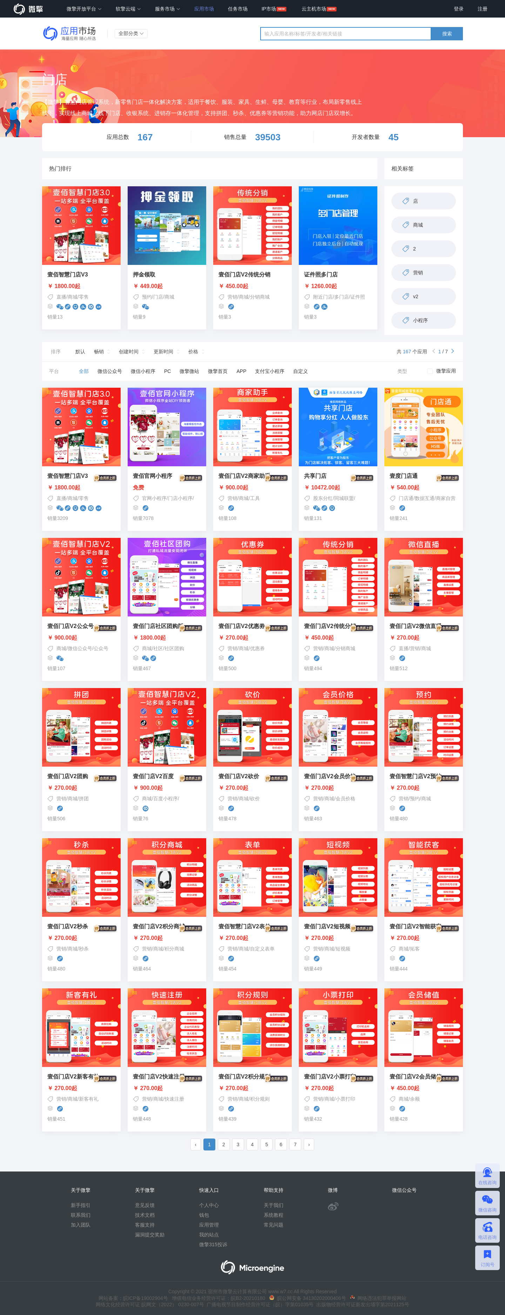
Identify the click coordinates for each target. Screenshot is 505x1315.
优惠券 (257, 648)
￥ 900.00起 (252, 487)
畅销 (99, 351)
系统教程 (273, 1215)
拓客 (415, 948)
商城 (73, 296)
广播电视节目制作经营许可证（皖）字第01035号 (259, 1304)
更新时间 (163, 351)
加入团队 (80, 1225)
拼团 (84, 798)
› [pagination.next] (309, 1144)
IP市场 (269, 9)
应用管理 (209, 1225)
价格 (193, 351)
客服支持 (145, 1225)
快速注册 (174, 1098)
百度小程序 (165, 798)
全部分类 (131, 33)
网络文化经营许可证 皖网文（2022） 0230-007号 (150, 1304)
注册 (482, 9)
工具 (255, 498)
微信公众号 (80, 648)
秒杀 (84, 948)
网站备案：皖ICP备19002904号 (133, 1298)
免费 (167, 487)
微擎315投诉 (213, 1244)
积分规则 (260, 1098)
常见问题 (273, 1225)
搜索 (447, 33)
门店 (158, 296)
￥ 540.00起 (424, 487)
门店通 (406, 498)
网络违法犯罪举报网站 (378, 1298)
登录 (459, 9)
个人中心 (209, 1205)
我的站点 (209, 1234)
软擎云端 (128, 9)
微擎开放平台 (84, 9)
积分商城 (174, 948)
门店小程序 (180, 498)
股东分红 (323, 498)
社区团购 (174, 648)
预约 (147, 296)
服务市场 (167, 9)
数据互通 (425, 498)
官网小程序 (154, 498)
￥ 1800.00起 (63, 286)
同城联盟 (344, 498)
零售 (84, 296)
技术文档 (145, 1215)
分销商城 (260, 296)
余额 (415, 1098)
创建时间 (129, 351)
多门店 (341, 296)
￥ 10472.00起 (338, 487)
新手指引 (80, 1205)
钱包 (204, 1215)
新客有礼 (89, 1098)
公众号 (101, 648)
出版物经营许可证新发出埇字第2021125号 (361, 1304)
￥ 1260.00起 (320, 286)
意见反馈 (145, 1205)
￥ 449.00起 (148, 286)
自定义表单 (262, 948)
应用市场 (204, 9)
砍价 (255, 798)
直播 (61, 296)
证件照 (357, 296)
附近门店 (323, 296)
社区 (158, 648)
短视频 (343, 948)
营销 (232, 296)
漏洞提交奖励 (149, 1234)
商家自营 (446, 498)
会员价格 (345, 798)
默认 (80, 351)
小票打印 (345, 1098)
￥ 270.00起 (252, 638)
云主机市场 (314, 9)
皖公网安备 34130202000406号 (307, 1298)
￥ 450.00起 (233, 286)
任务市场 (238, 9)
